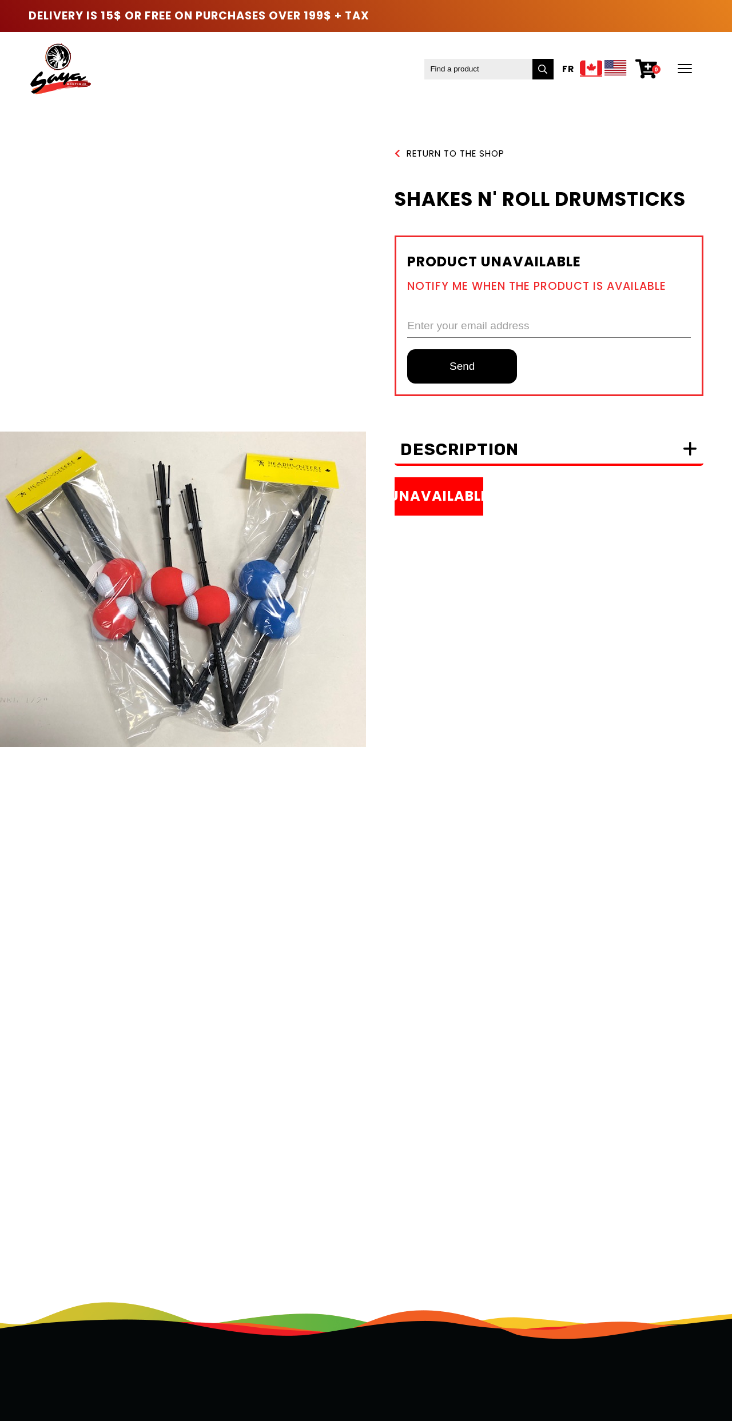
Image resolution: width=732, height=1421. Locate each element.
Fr (568, 69)
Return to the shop (449, 153)
